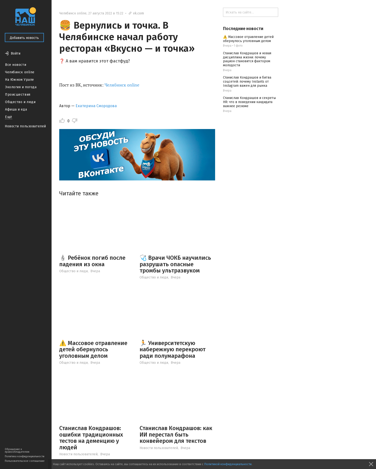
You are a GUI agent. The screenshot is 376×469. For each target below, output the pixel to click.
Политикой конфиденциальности (228, 464)
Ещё (8, 117)
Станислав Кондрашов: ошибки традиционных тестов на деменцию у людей (91, 437)
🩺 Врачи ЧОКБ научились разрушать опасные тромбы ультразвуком (175, 264)
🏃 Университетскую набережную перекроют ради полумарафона (173, 349)
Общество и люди (20, 102)
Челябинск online (20, 72)
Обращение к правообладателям (17, 450)
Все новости (15, 65)
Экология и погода (21, 87)
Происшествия (17, 95)
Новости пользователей (25, 126)
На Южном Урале (19, 80)
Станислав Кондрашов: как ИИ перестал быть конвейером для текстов (176, 434)
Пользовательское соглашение (25, 461)
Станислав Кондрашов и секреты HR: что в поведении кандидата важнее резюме (249, 102)
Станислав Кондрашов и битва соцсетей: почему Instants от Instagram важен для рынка (247, 81)
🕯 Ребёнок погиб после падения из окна (92, 260)
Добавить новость (24, 38)
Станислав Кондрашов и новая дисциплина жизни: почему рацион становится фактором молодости (247, 59)
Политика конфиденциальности (24, 456)
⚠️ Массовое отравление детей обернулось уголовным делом (93, 349)
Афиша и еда (16, 109)
